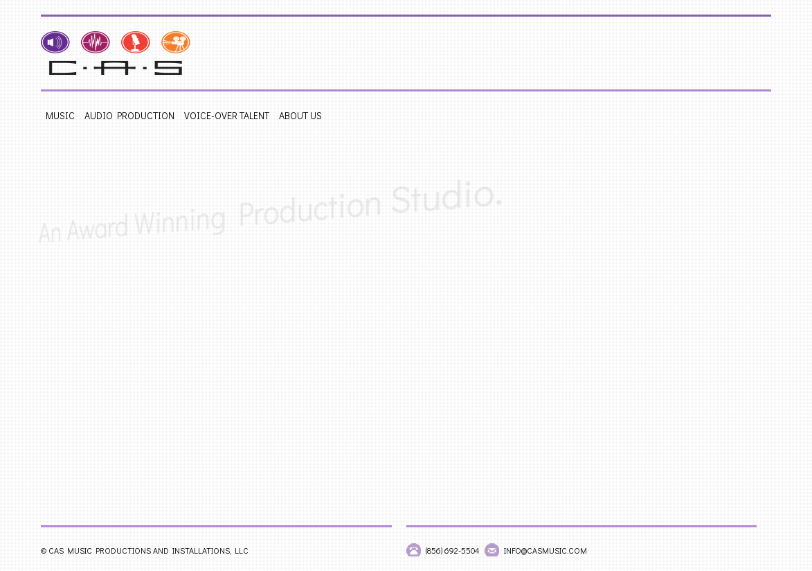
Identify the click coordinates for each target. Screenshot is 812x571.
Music (60, 115)
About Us (300, 115)
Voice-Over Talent (226, 115)
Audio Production (129, 115)
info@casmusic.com (545, 550)
